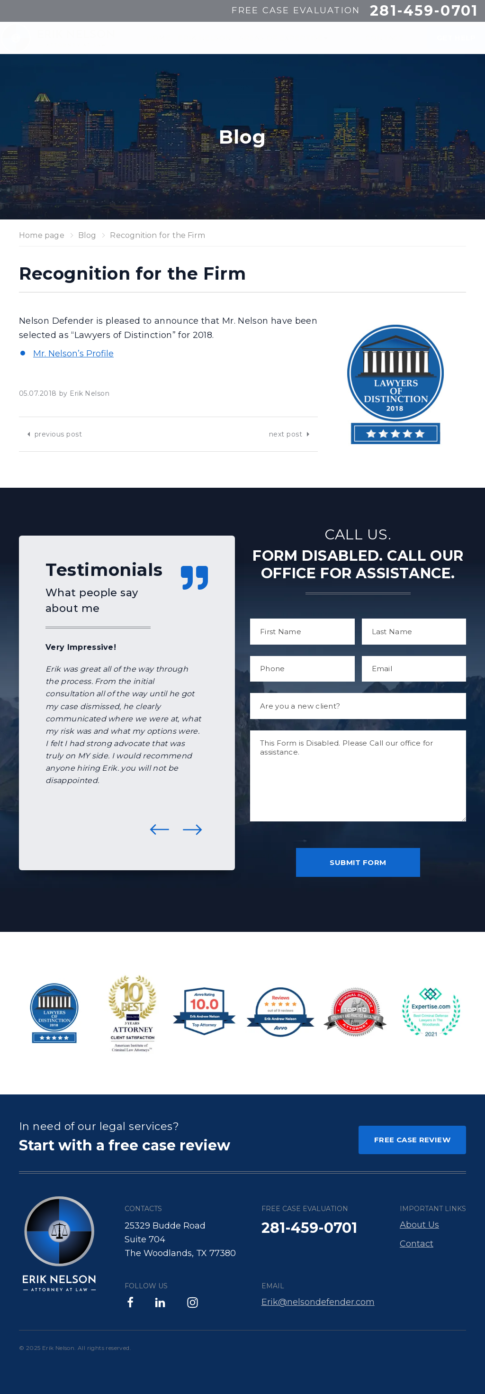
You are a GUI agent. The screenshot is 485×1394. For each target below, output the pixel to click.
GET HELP (449, 37)
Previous (159, 830)
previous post (58, 434)
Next (192, 830)
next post (285, 434)
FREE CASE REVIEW (412, 1139)
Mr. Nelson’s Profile (73, 353)
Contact (416, 1244)
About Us (419, 1225)
